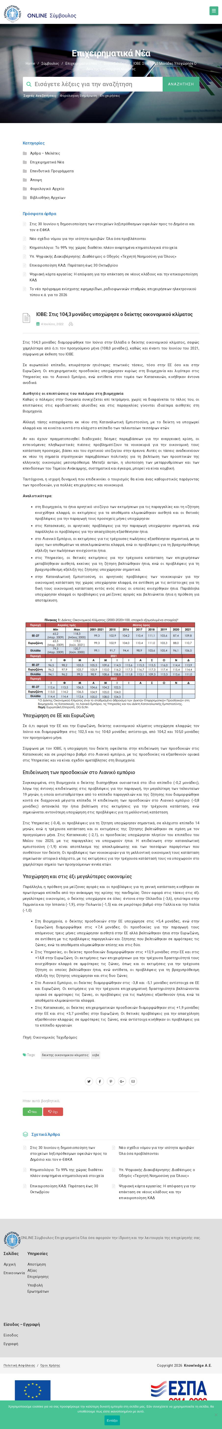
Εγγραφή (11, 1344)
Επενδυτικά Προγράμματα (52, 171)
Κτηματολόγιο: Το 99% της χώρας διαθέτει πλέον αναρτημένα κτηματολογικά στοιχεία (103, 247)
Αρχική (10, 1264)
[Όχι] (215, 1417)
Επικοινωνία (14, 1273)
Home (30, 63)
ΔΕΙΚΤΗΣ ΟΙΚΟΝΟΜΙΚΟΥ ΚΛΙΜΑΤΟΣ (65, 1055)
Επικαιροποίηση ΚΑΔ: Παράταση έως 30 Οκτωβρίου (74, 265)
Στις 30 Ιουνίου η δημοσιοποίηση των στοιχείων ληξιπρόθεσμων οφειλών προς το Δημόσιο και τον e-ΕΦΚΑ (68, 1153)
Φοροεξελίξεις (115, 63)
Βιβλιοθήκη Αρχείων (47, 197)
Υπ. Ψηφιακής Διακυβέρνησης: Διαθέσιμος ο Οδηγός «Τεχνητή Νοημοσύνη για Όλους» (103, 256)
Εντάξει (112, 1420)
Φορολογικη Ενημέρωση (78, 95)
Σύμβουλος (50, 63)
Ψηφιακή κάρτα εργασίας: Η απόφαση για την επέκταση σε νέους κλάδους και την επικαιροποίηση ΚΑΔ (157, 1192)
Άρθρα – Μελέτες (45, 153)
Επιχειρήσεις (110, 95)
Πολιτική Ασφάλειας (19, 1365)
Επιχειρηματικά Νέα (81, 63)
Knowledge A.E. (198, 1365)
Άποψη (36, 180)
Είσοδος (11, 1335)
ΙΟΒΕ (95, 1055)
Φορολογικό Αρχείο (47, 189)
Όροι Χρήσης (50, 1365)
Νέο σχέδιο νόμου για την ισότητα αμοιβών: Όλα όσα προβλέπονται (88, 239)
